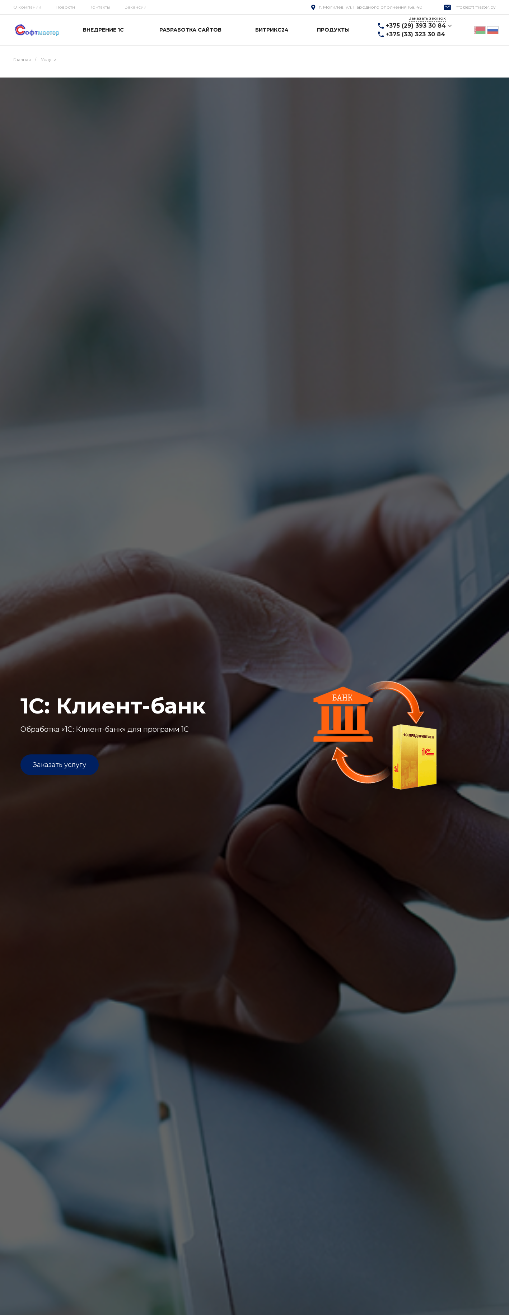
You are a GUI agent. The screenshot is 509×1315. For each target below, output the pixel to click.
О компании (27, 7)
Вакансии (135, 7)
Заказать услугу (59, 765)
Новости (65, 7)
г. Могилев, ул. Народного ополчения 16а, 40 (370, 7)
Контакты (99, 7)
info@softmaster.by (475, 7)
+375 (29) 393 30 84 (416, 25)
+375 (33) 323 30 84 (415, 34)
